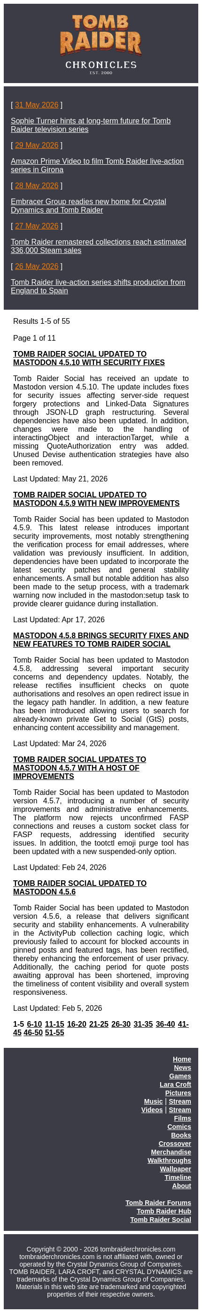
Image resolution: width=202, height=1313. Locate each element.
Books (181, 1135)
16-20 (76, 1024)
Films (182, 1118)
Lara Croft (175, 1084)
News (182, 1067)
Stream (180, 1101)
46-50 (33, 1033)
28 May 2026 (37, 186)
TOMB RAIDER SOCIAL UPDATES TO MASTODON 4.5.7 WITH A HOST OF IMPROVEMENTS (79, 768)
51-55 (54, 1033)
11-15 (54, 1024)
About (181, 1186)
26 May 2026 (37, 266)
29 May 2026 (37, 145)
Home (182, 1059)
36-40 (165, 1024)
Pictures (178, 1093)
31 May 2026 (37, 105)
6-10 (34, 1024)
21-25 (99, 1024)
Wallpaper (175, 1169)
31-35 (143, 1024)
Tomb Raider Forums (158, 1202)
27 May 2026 (37, 226)
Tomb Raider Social (160, 1219)
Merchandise (171, 1152)
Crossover (175, 1143)
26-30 (121, 1024)
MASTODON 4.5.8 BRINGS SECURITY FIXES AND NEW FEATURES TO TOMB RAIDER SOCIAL (101, 640)
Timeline (177, 1177)
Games (180, 1076)
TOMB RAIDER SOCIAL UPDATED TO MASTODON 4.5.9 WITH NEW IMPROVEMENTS (96, 499)
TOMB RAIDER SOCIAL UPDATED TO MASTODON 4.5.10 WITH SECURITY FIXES (89, 358)
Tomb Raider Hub (164, 1211)
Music (153, 1101)
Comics (179, 1126)
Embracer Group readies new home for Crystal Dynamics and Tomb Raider (88, 206)
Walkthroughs (169, 1160)
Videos (152, 1110)
